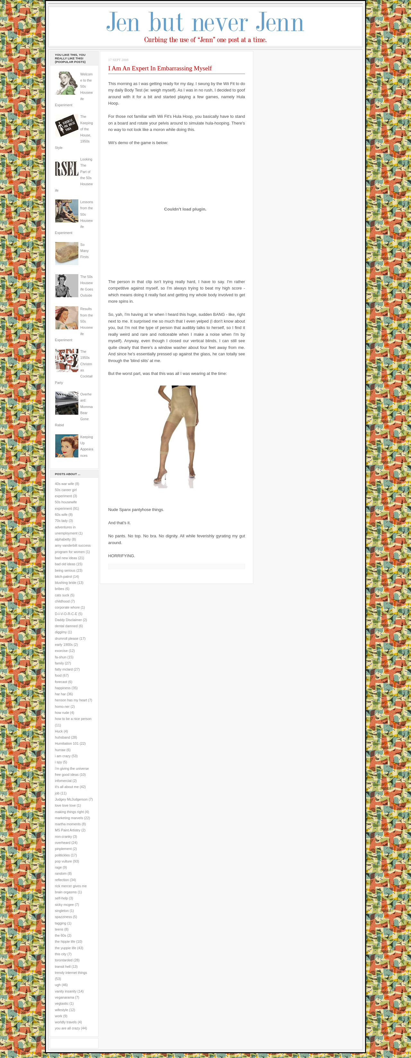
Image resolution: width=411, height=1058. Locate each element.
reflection (62, 880)
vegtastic (61, 1003)
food (58, 675)
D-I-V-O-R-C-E (66, 614)
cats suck (62, 595)
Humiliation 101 (67, 743)
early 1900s (64, 644)
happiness (63, 688)
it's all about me (67, 787)
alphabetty (63, 539)
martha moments (68, 824)
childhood (62, 601)
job (57, 793)
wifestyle (61, 1010)
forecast (61, 682)
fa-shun (60, 657)
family (59, 663)
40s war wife (64, 484)
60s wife (61, 514)
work (58, 1016)
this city (60, 954)
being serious (65, 570)
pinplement (63, 849)
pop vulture (63, 861)
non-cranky (63, 836)
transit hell (63, 966)
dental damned (66, 626)
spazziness (63, 917)
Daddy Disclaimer (68, 620)
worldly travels (66, 1022)
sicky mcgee (64, 904)
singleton (62, 911)
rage (58, 867)
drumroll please (66, 638)
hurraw (60, 750)
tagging (60, 923)
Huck (59, 731)
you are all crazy (67, 1028)
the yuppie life (65, 948)
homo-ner (62, 706)
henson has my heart (71, 700)
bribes (59, 589)
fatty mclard (64, 669)
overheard (62, 843)
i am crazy (63, 756)
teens (59, 929)
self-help (61, 898)
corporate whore (67, 607)
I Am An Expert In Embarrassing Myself (160, 68)
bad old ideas (65, 564)
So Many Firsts (84, 251)
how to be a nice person (73, 719)
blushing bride (65, 583)
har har (60, 694)
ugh (58, 985)
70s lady (61, 521)
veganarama (64, 997)
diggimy (61, 632)
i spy (58, 762)
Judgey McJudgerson (71, 799)
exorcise (61, 651)
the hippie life (65, 941)
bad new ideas (66, 558)
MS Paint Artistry (67, 830)
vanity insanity (65, 991)
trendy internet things (71, 973)
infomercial (63, 781)
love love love (65, 805)
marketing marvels (69, 818)
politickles (62, 855)
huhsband (62, 737)
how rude (62, 713)
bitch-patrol (63, 576)
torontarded (64, 960)
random (60, 873)
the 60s (60, 935)
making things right (69, 812)
